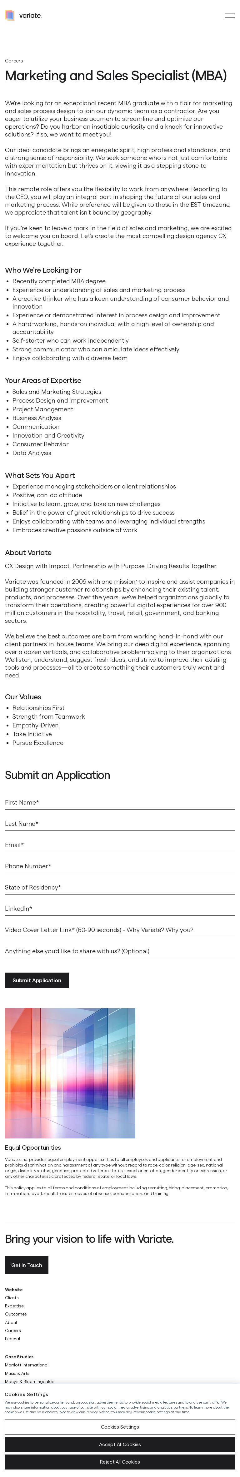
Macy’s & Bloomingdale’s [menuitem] (29, 1381)
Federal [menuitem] (12, 1338)
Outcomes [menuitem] (16, 1313)
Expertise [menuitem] (14, 1305)
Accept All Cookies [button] (120, 1444)
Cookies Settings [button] (120, 1427)
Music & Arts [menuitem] (17, 1373)
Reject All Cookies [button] (120, 1462)
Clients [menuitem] (12, 1297)
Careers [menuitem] (13, 1330)
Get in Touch (26, 1265)
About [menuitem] (11, 1322)
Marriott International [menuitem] (26, 1364)
